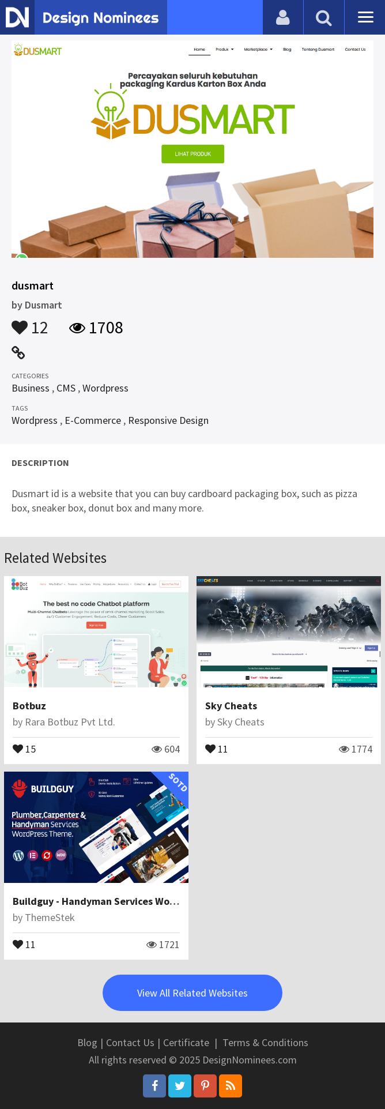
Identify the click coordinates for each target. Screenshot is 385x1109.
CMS (66, 387)
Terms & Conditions (265, 1042)
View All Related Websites (192, 992)
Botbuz (29, 705)
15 (24, 748)
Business (31, 387)
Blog (87, 1042)
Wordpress (105, 387)
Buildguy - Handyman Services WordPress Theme (126, 901)
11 (216, 748)
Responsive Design (168, 420)
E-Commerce (93, 420)
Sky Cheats (231, 705)
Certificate (186, 1042)
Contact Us (130, 1042)
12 (30, 322)
